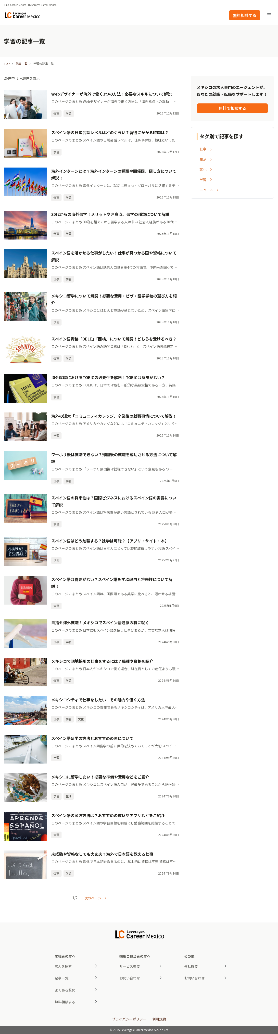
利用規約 (159, 1019)
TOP (7, 63)
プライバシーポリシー (129, 1019)
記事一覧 (21, 63)
